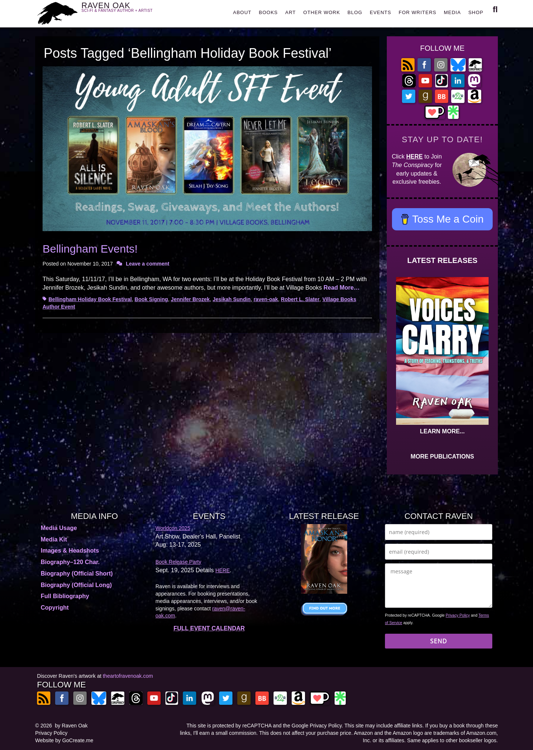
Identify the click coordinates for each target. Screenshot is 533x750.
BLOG (355, 12)
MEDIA (452, 12)
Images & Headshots (70, 550)
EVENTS (380, 12)
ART (290, 12)
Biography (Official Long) (76, 585)
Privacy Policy (458, 615)
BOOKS (268, 12)
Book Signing (151, 299)
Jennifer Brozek (190, 299)
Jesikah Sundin (231, 299)
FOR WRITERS (417, 12)
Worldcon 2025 (172, 528)
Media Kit (54, 539)
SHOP (475, 12)
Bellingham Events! (90, 249)
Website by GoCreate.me (64, 740)
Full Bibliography (65, 596)
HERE (414, 156)
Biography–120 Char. (70, 562)
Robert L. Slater (300, 299)
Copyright (55, 607)
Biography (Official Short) (77, 573)
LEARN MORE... (442, 431)
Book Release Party (178, 562)
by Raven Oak (71, 726)
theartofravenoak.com (128, 676)
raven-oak (266, 299)
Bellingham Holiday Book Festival (90, 299)
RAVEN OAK (127, 11)
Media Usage (59, 528)
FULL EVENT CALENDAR (209, 628)
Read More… (342, 287)
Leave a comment (148, 264)
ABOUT (242, 12)
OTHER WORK (321, 12)
